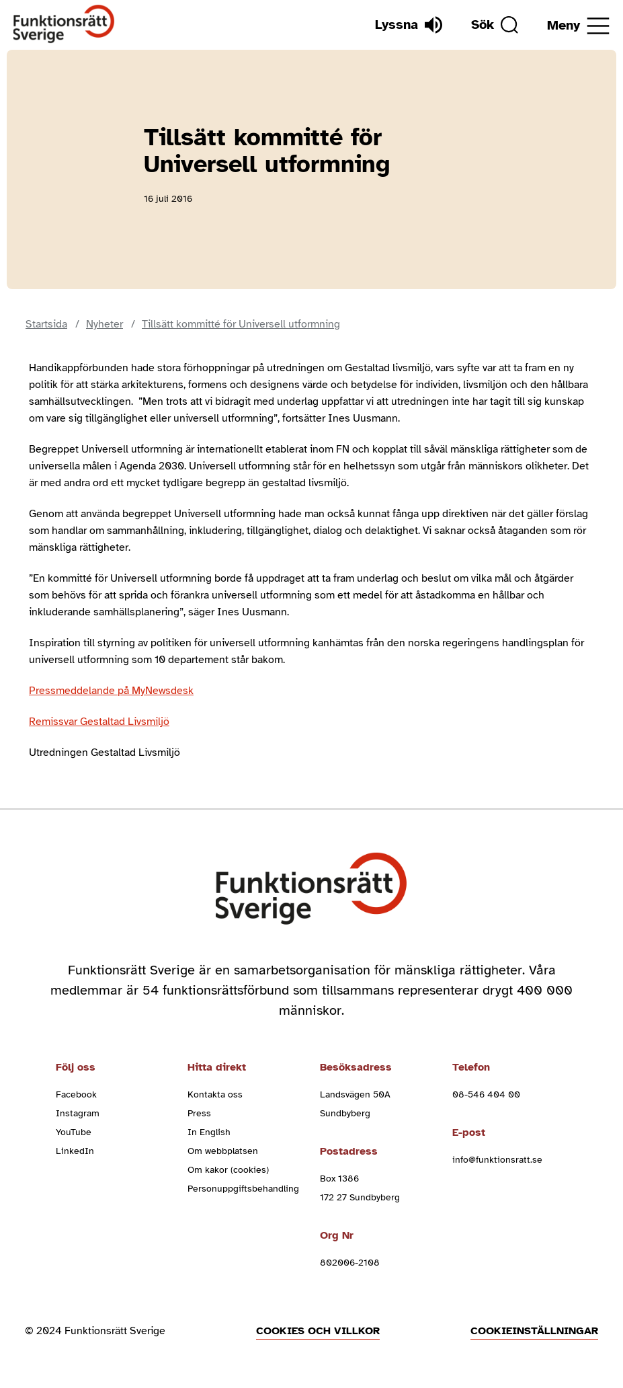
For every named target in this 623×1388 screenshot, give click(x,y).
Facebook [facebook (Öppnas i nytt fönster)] (76, 1094)
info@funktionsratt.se (497, 1159)
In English (209, 1132)
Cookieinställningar (534, 1331)
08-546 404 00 (486, 1094)
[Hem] (64, 24)
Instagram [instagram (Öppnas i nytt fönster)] (77, 1113)
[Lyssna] (408, 25)
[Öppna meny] (578, 25)
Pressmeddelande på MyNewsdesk (111, 690)
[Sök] (494, 25)
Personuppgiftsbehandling (243, 1188)
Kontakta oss (215, 1094)
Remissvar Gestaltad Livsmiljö (99, 721)
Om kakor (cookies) (228, 1169)
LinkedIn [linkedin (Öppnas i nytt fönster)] (75, 1151)
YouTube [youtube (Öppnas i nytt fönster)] (73, 1132)
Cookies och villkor (318, 1331)
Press (199, 1113)
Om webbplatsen (223, 1151)
